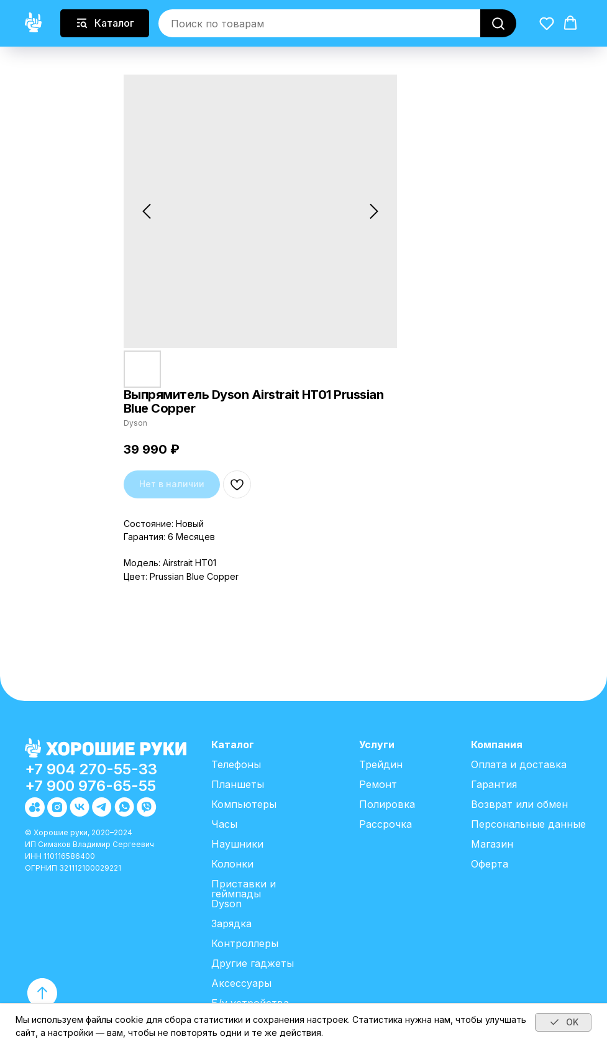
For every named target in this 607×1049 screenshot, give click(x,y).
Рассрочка (385, 824)
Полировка (387, 804)
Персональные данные (528, 824)
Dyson (226, 903)
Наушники (237, 844)
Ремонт (378, 784)
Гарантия (494, 784)
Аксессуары (241, 983)
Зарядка (231, 923)
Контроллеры (244, 943)
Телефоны (236, 764)
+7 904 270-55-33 (91, 769)
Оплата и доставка (519, 764)
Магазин (492, 844)
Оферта (489, 864)
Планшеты (237, 784)
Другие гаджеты (252, 963)
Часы (224, 824)
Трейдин (381, 764)
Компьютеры (243, 804)
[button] (546, 23)
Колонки (232, 864)
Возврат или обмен (519, 804)
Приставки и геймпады (243, 888)
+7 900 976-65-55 (90, 786)
